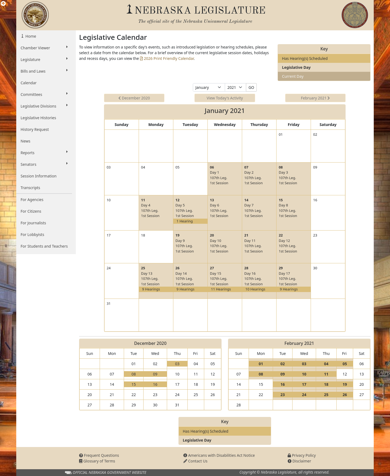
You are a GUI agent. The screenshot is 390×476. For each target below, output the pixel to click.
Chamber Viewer (44, 47)
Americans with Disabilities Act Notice (219, 455)
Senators (44, 164)
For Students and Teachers (44, 246)
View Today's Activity (225, 98)
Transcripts (30, 187)
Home (30, 36)
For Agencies (32, 199)
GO (251, 87)
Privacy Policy (302, 455)
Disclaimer (299, 461)
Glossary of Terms (97, 461)
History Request (35, 129)
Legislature (44, 59)
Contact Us (195, 461)
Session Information (39, 176)
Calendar (29, 82)
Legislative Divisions (44, 106)
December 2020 (134, 98)
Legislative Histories (38, 117)
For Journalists (33, 222)
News (25, 141)
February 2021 (315, 98)
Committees (44, 94)
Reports (44, 152)
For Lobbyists (32, 234)
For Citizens (31, 211)
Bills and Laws (44, 71)
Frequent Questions (99, 455)
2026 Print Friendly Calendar (167, 58)
